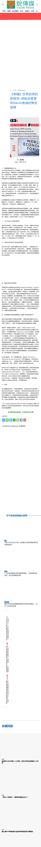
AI (5, 540)
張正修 (22, 160)
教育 (3, 829)
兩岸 (6, 571)
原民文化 (6, 602)
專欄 (3, 795)
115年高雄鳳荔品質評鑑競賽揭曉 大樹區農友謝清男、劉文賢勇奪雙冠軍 (7, 659)
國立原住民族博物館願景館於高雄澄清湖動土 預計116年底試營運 (8, 692)
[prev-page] (5, 610)
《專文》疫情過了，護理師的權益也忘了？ (15, 797)
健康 (3, 759)
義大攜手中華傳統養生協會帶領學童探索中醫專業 (17, 831)
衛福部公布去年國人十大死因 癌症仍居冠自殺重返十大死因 (20, 762)
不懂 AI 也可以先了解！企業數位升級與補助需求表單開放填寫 (7, 629)
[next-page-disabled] (8, 610)
